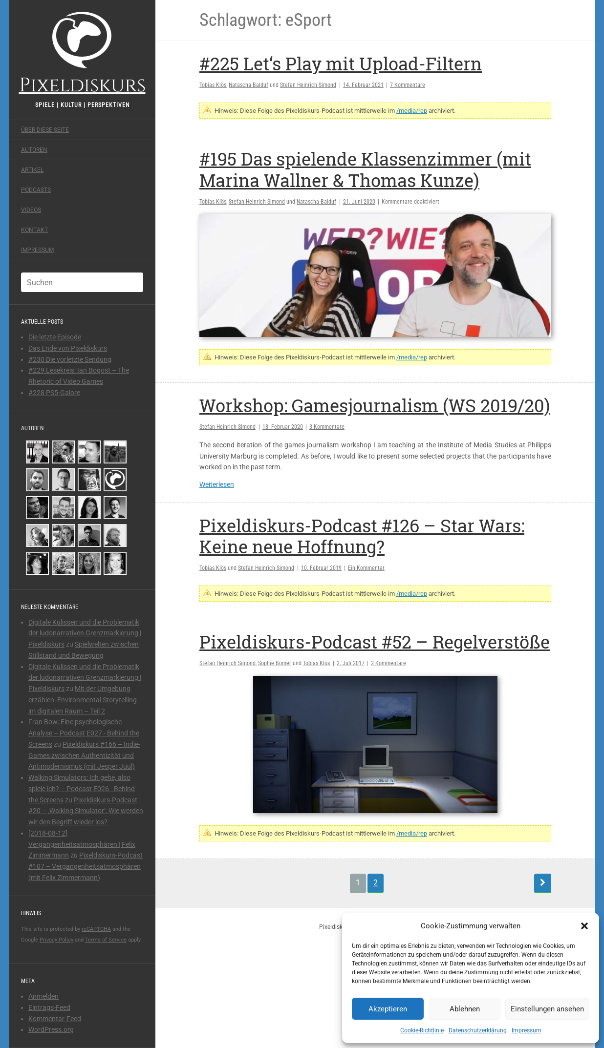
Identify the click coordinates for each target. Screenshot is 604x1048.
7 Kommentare (407, 85)
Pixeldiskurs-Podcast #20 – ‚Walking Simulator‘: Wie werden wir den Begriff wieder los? (85, 811)
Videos (31, 210)
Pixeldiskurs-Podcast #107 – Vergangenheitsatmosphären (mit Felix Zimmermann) (85, 866)
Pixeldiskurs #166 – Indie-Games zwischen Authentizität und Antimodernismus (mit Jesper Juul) (84, 755)
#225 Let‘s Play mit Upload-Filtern (340, 63)
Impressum (526, 1030)
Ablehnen (465, 1009)
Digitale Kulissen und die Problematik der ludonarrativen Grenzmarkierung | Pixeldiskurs (84, 633)
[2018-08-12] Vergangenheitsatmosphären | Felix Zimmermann (81, 844)
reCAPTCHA (96, 929)
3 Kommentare (327, 426)
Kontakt (34, 230)
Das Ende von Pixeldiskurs (67, 348)
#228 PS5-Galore (54, 393)
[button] (584, 926)
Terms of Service (106, 940)
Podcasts (36, 190)
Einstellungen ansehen (547, 1009)
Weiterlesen (216, 484)
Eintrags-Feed (49, 1007)
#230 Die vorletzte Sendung (69, 359)
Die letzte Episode (54, 337)
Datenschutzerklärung (478, 1030)
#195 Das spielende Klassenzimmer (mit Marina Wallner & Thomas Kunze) (365, 169)
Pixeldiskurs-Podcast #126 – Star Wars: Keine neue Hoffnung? (361, 536)
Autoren (34, 150)
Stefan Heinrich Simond (308, 85)
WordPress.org (51, 1029)
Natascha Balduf (248, 85)
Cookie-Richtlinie (422, 1030)
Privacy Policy (56, 940)
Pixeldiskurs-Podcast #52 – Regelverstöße (374, 641)
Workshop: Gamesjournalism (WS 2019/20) (374, 405)
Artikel (32, 170)
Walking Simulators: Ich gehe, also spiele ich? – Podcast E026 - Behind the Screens (81, 789)
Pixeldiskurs (82, 52)
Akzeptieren (387, 1009)
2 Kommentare (388, 663)
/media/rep (411, 110)
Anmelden (43, 996)
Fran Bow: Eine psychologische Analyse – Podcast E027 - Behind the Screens (83, 733)
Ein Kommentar (366, 568)
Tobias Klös (212, 85)
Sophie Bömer (274, 663)
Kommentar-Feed (54, 1019)
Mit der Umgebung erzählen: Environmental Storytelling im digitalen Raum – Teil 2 (82, 700)
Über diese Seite (45, 129)
